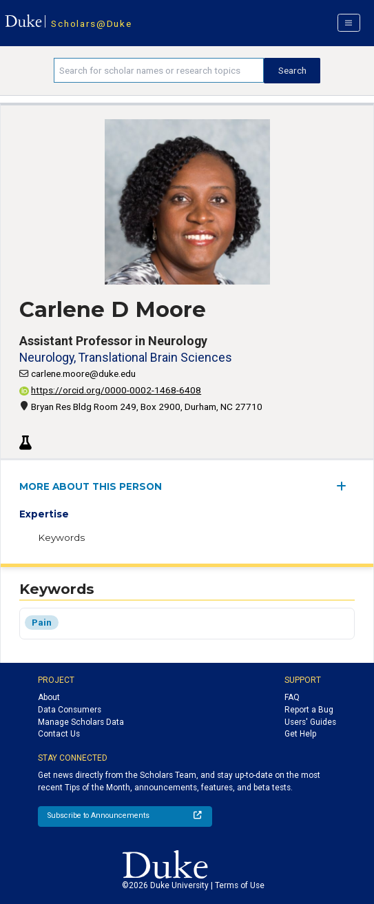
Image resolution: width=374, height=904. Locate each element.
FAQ (292, 697)
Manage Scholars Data (81, 722)
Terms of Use (239, 885)
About (49, 697)
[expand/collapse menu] (345, 486)
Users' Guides (310, 722)
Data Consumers (69, 710)
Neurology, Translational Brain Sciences (125, 357)
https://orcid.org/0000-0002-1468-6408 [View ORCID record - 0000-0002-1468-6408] (110, 389)
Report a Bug (308, 710)
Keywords (61, 537)
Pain (42, 622)
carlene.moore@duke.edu (83, 373)
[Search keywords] (159, 70)
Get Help (300, 734)
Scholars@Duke (91, 23)
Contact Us (59, 734)
